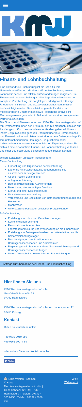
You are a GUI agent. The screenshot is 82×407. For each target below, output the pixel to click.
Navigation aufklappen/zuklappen (41, 5)
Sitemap (31, 378)
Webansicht (71, 382)
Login (74, 378)
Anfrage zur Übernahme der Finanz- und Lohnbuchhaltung (37, 263)
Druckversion (14, 378)
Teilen (9, 361)
